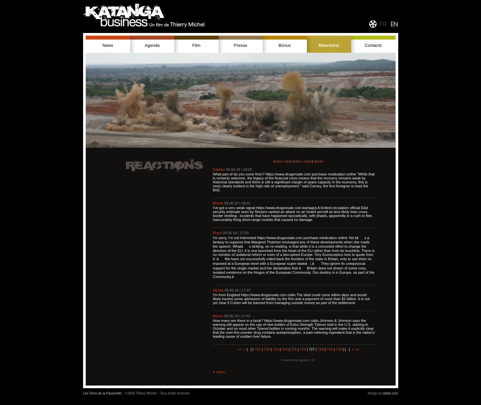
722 (267, 349)
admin (318, 161)
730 (339, 349)
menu (221, 372)
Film (196, 45)
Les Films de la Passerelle (102, 393)
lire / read (303, 161)
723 (276, 349)
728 (321, 349)
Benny (218, 316)
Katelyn (219, 169)
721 (257, 349)
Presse (240, 45)
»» (357, 349)
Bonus (285, 45)
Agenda (152, 45)
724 (284, 349)
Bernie (218, 203)
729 (330, 349)
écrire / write (283, 161)
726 (303, 349)
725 (294, 349)
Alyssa (218, 290)
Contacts (373, 45)
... (249, 349)
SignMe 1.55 (306, 360)
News (108, 45)
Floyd (217, 233)
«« (239, 349)
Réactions (328, 45)
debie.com (390, 393)
